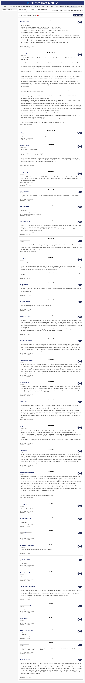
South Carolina (33, 10)
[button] (42, 21)
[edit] (81, 22)
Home (20, 9)
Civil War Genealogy (24, 10)
